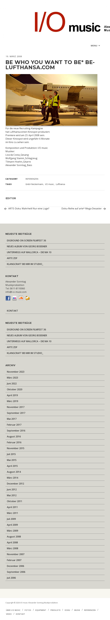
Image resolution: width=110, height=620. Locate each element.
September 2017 (16, 413)
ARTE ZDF (12, 258)
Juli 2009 (11, 518)
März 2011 (12, 513)
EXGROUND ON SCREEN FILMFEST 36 (26, 240)
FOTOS (28, 610)
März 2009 (12, 530)
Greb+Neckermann (34, 184)
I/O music (49, 184)
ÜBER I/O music (13, 610)
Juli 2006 (11, 577)
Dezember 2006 (15, 566)
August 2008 (14, 536)
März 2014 (12, 477)
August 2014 (14, 471)
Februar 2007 (14, 560)
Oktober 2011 (14, 501)
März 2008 (12, 548)
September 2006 (16, 571)
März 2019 (12, 401)
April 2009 (12, 524)
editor (11, 198)
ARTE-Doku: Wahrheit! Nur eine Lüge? (27, 208)
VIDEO (9, 614)
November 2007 (15, 554)
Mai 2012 (11, 495)
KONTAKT (12, 310)
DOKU (67, 610)
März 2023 (12, 377)
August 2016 (14, 436)
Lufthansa (60, 184)
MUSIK (77, 610)
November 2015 (15, 448)
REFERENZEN (31, 178)
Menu (94, 45)
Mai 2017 (11, 418)
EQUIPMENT (40, 610)
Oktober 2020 (14, 389)
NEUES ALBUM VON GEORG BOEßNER (27, 246)
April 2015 (12, 466)
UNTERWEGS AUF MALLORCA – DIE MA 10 (29, 252)
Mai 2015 (11, 460)
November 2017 (15, 407)
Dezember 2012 (15, 483)
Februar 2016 (14, 442)
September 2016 (16, 430)
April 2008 (12, 542)
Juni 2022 (12, 383)
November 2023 (15, 371)
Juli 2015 (11, 454)
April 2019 (12, 395)
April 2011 (12, 507)
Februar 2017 (14, 424)
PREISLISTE (56, 610)
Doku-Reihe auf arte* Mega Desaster (83, 209)
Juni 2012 (12, 489)
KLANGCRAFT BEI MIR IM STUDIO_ (25, 264)
